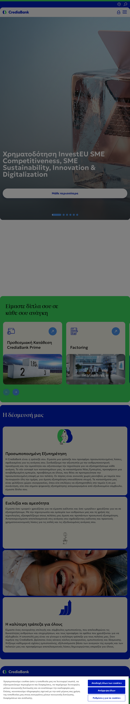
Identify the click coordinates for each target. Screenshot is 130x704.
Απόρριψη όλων (106, 690)
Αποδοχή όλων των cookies (107, 683)
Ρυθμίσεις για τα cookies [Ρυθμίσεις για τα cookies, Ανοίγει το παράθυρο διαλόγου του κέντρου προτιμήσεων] (107, 698)
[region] (64, 690)
